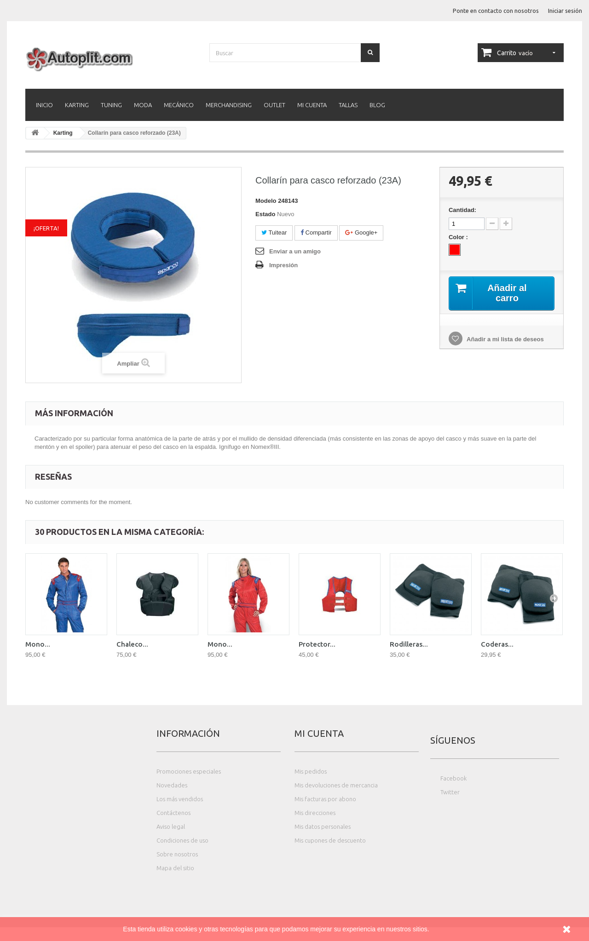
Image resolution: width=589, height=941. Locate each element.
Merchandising (229, 105)
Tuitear (274, 232)
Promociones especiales (188, 771)
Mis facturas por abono (325, 799)
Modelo (266, 200)
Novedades (171, 785)
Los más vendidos (179, 799)
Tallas (348, 105)
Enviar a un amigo (295, 251)
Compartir (316, 232)
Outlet (274, 105)
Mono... (37, 644)
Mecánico (179, 105)
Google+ (361, 232)
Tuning (111, 105)
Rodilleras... (409, 644)
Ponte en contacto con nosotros (496, 10)
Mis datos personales (322, 826)
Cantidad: (462, 210)
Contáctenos (173, 812)
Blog (377, 105)
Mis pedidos (310, 771)
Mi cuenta (312, 105)
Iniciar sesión (565, 10)
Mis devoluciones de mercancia (336, 785)
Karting (77, 105)
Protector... (317, 644)
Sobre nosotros (177, 854)
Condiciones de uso (182, 840)
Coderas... (497, 644)
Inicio (44, 105)
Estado (265, 214)
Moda (143, 105)
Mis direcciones (314, 812)
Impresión (283, 265)
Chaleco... (132, 644)
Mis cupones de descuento (330, 840)
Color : (459, 237)
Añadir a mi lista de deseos (504, 339)
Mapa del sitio (175, 868)
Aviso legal (170, 826)
